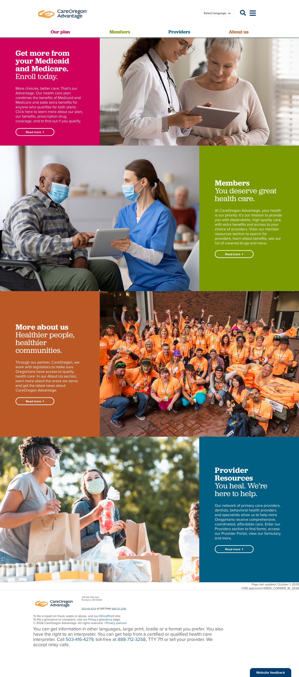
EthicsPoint (106, 616)
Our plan (60, 32)
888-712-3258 (119, 608)
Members (119, 32)
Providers (179, 32)
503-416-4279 (89, 608)
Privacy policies (116, 623)
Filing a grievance (100, 619)
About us (239, 32)
